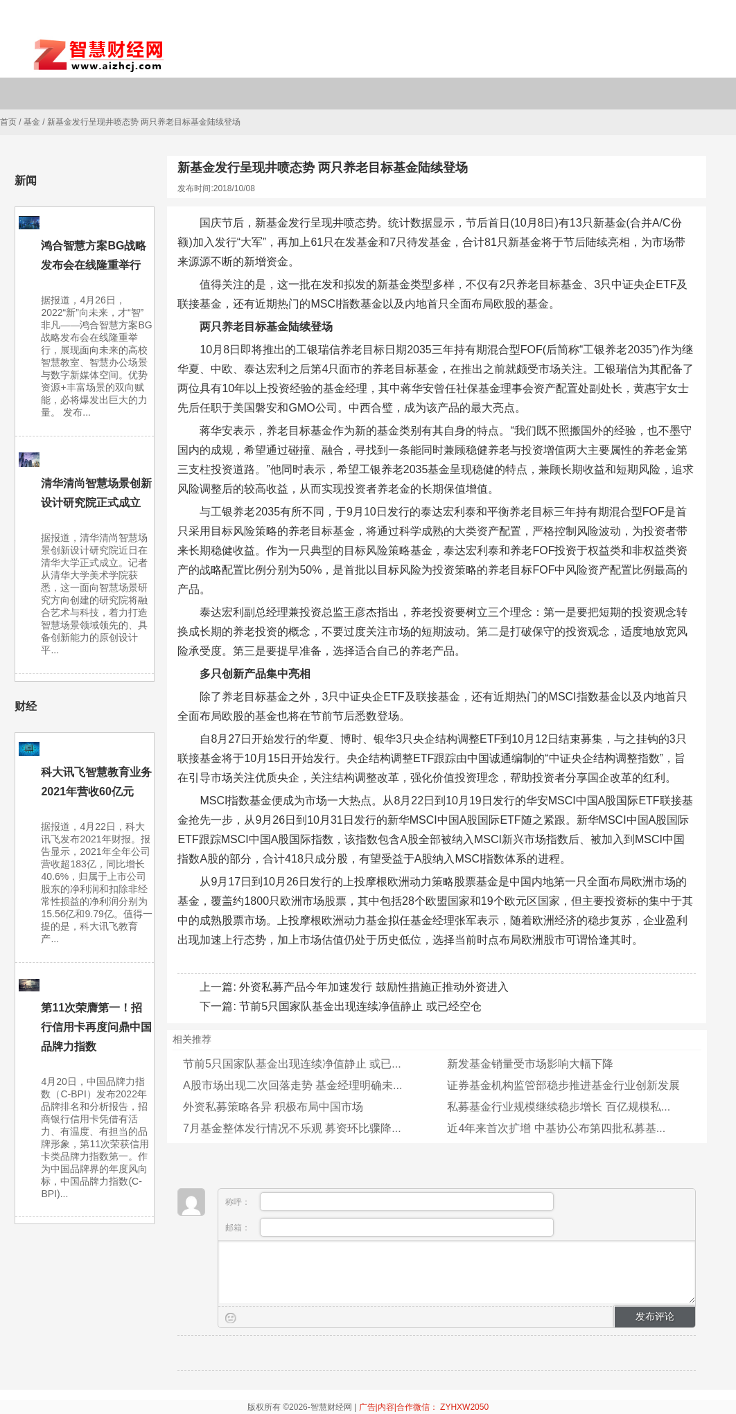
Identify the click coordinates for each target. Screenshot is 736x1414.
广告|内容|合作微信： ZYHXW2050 (424, 1407)
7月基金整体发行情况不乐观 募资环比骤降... (292, 1128)
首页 (8, 122)
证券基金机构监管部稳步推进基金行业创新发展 (563, 1085)
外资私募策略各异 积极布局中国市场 (273, 1107)
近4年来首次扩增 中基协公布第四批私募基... (556, 1128)
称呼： (389, 1201)
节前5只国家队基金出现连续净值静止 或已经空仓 (360, 1006)
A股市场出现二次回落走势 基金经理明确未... (292, 1085)
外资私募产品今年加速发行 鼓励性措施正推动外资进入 (373, 987)
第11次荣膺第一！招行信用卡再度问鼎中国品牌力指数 (96, 1027)
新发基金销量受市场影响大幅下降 (530, 1064)
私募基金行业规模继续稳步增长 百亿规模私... (558, 1107)
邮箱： (389, 1227)
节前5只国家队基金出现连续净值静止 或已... (292, 1064)
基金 (32, 122)
